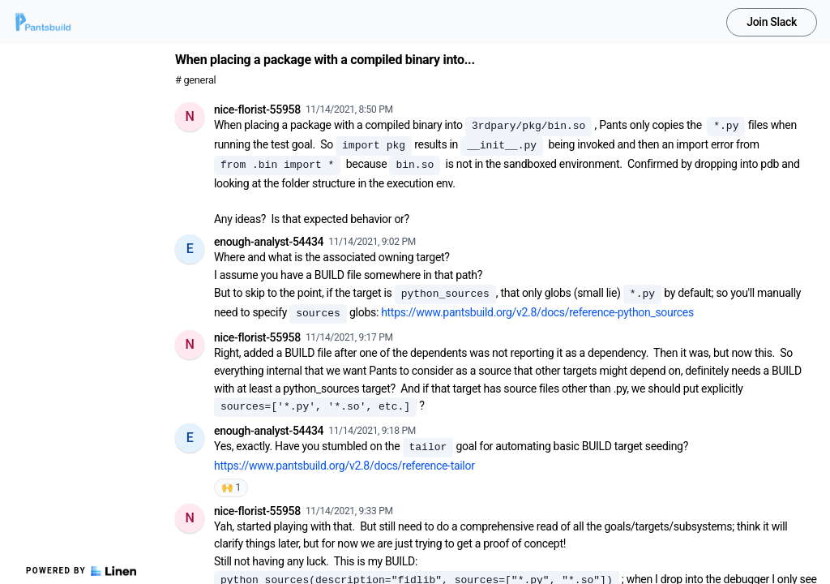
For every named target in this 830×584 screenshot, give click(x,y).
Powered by (81, 571)
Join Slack (772, 21)
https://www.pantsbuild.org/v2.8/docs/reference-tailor (344, 465)
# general (195, 80)
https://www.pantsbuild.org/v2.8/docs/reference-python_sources (537, 312)
